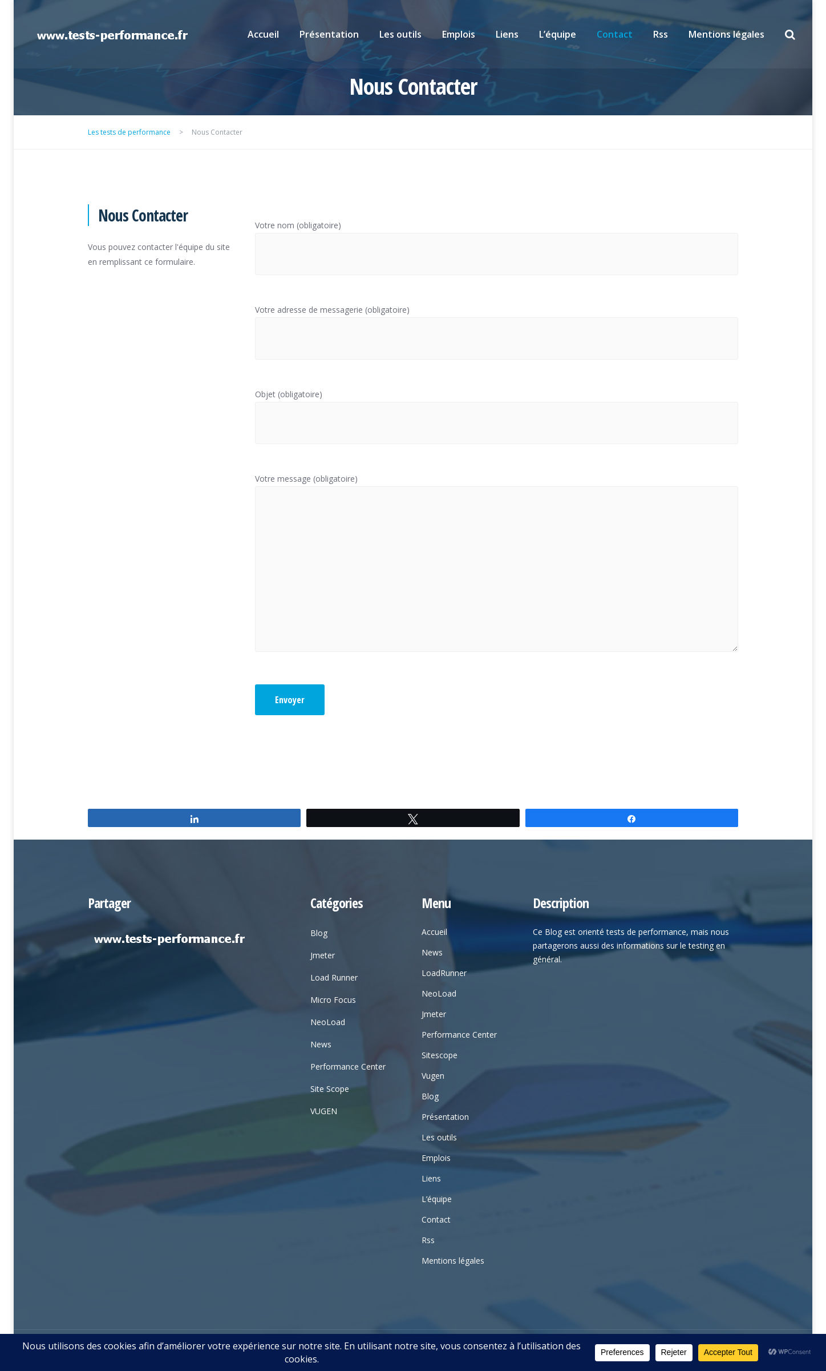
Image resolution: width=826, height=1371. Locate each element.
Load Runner (334, 977)
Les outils (400, 34)
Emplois (458, 34)
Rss (660, 34)
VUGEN (323, 1111)
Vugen (433, 1075)
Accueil (263, 34)
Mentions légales (726, 34)
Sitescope (439, 1055)
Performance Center (348, 1066)
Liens (507, 34)
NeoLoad (327, 1022)
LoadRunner (444, 972)
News (320, 1044)
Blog (318, 933)
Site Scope (329, 1088)
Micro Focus (333, 999)
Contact (615, 34)
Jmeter (322, 955)
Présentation (329, 34)
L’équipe (557, 34)
